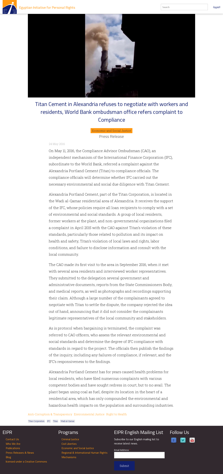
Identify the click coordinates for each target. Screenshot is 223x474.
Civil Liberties (69, 443)
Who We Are (13, 443)
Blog (8, 457)
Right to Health (116, 414)
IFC (48, 421)
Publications (13, 448)
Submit (124, 466)
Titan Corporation (36, 421)
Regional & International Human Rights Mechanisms (84, 455)
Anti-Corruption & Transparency (50, 414)
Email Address (122, 450)
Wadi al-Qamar (68, 421)
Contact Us (12, 439)
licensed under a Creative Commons (26, 461)
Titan (55, 421)
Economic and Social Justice (111, 130)
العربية (216, 7)
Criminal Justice (70, 439)
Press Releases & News (20, 452)
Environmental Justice (89, 414)
